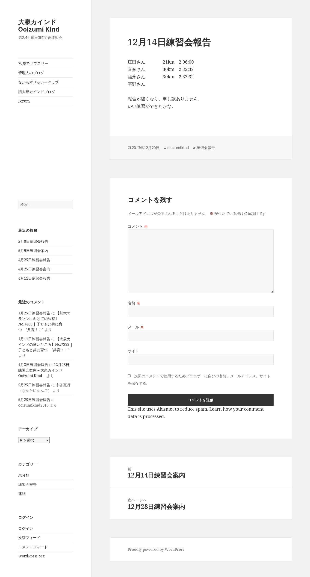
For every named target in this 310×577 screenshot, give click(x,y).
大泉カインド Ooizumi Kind (42, 25)
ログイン (25, 528)
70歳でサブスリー (33, 63)
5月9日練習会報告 (33, 241)
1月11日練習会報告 (34, 338)
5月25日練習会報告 (34, 384)
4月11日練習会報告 (34, 278)
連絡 (22, 493)
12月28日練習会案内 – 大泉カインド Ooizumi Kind (43, 370)
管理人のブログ (31, 72)
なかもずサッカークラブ (38, 82)
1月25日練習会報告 (34, 313)
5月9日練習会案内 (33, 250)
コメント (138, 226)
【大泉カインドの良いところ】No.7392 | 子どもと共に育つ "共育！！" (45, 344)
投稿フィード (29, 537)
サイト (133, 351)
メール (136, 327)
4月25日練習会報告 (34, 259)
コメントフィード (33, 546)
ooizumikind (178, 147)
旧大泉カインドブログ (36, 91)
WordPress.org (31, 556)
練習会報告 (27, 484)
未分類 (23, 475)
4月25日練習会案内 (34, 269)
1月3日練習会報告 (33, 364)
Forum (24, 101)
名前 (134, 303)
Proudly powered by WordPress (156, 549)
